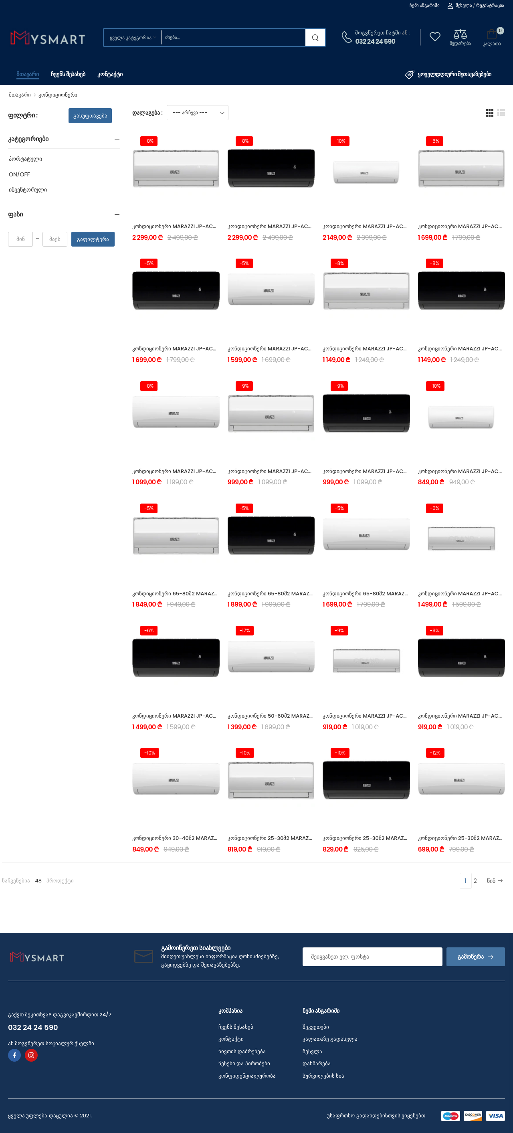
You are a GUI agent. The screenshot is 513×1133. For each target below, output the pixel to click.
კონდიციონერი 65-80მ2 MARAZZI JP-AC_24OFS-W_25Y (396, 593)
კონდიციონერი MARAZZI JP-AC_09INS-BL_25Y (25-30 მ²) (398, 471)
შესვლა (459, 5)
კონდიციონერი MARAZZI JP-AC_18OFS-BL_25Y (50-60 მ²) (207, 716)
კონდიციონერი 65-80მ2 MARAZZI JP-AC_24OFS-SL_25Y (205, 593)
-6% (434, 508)
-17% (245, 630)
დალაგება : (147, 113)
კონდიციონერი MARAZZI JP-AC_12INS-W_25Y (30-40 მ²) (206, 471)
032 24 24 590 (375, 41)
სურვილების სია (323, 1076)
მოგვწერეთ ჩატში (377, 32)
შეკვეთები (316, 1027)
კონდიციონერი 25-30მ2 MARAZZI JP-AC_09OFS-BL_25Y (396, 838)
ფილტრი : (23, 115)
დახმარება (317, 1063)
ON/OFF (19, 174)
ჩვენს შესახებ (68, 74)
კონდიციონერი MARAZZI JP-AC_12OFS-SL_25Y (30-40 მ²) (398, 716)
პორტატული (25, 159)
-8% (148, 141)
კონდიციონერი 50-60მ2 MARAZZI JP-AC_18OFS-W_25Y (300, 716)
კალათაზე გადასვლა (330, 1039)
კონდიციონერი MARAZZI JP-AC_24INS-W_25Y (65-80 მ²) (398, 226)
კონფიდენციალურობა (247, 1076)
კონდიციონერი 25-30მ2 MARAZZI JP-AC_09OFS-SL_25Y (301, 838)
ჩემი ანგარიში (424, 5)
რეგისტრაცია (490, 5)
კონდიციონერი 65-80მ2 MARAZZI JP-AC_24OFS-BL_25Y (301, 593)
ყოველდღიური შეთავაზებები (448, 74)
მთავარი (27, 74)
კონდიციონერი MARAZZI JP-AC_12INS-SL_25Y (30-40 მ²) (397, 348)
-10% (340, 141)
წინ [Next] (495, 881)
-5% (434, 141)
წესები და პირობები (244, 1063)
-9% (244, 385)
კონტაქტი (110, 74)
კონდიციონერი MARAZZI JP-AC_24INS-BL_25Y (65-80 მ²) (303, 226)
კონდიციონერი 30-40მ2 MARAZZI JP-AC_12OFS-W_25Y (204, 838)
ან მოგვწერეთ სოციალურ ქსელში (51, 1043)
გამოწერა (471, 957)
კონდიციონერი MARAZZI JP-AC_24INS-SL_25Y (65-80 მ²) (207, 226)
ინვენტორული (28, 190)
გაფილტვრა (93, 239)
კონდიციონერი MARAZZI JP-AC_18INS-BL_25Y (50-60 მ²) (207, 348)
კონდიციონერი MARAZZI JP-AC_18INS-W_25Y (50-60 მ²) (302, 348)
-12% (435, 752)
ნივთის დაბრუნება (242, 1051)
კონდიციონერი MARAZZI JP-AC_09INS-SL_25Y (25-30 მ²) (303, 471)
